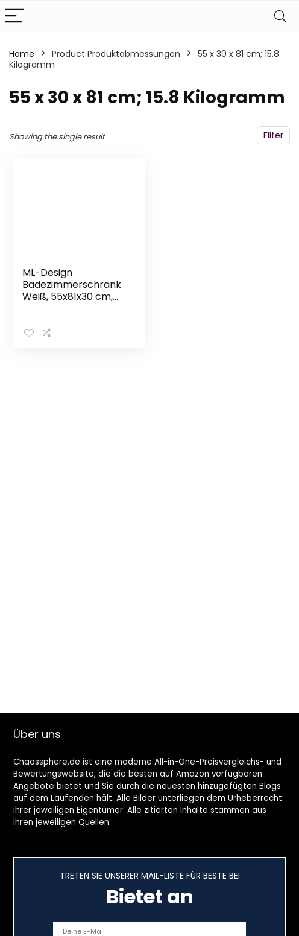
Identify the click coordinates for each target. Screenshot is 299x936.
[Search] (280, 17)
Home (21, 54)
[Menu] (14, 17)
